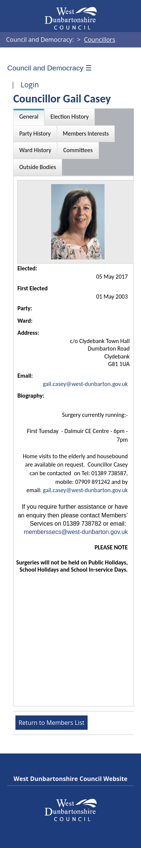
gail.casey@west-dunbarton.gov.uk (85, 383)
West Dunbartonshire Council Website (70, 779)
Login (30, 84)
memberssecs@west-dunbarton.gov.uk (76, 532)
